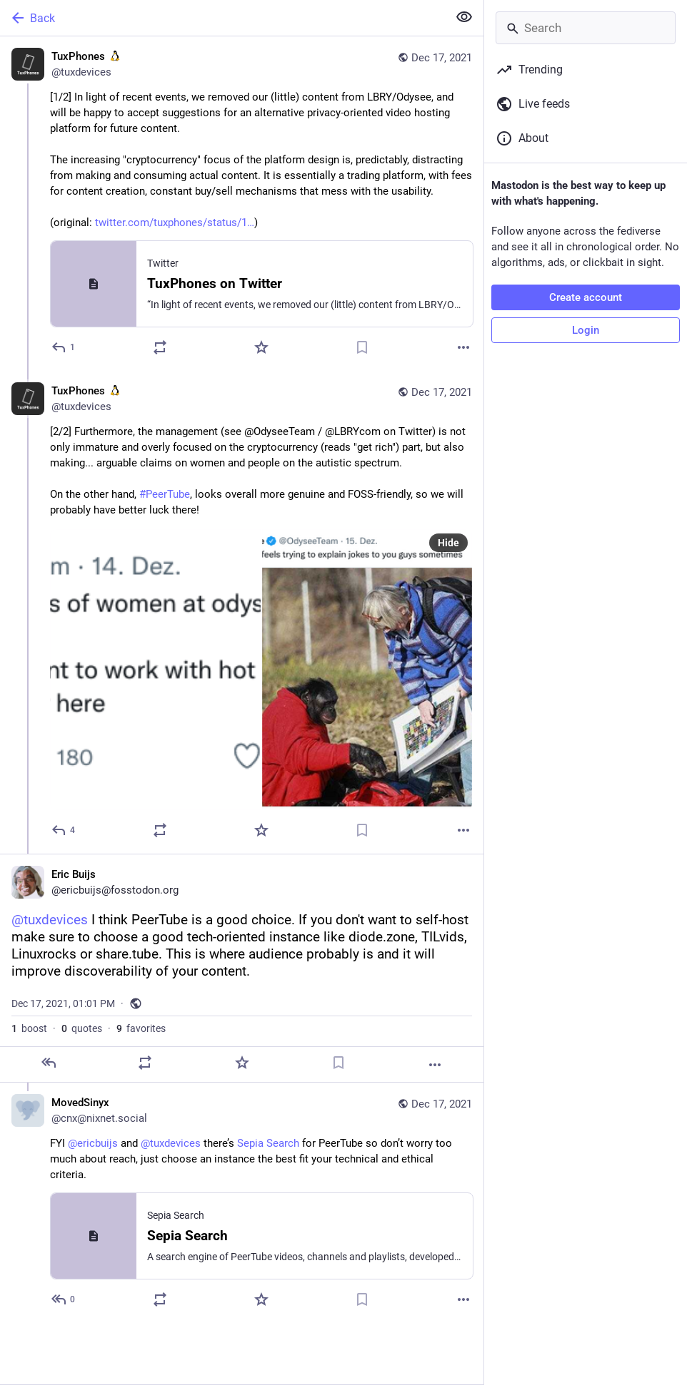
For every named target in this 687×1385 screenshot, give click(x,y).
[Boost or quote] (160, 347)
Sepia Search (268, 1143)
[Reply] (64, 347)
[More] (463, 347)
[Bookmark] (362, 347)
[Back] (222, 18)
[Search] (586, 27)
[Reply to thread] (64, 830)
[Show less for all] (464, 17)
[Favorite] (261, 347)
